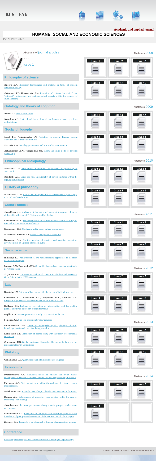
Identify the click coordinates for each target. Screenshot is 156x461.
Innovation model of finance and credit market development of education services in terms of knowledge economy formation (40, 376)
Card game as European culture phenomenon (42, 229)
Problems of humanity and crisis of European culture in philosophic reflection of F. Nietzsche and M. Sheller (40, 213)
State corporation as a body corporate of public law (40, 314)
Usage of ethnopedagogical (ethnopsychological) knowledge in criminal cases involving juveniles (40, 326)
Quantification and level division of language (43, 359)
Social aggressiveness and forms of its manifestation (43, 145)
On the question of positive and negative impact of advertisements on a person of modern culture (40, 241)
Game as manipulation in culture (45, 234)
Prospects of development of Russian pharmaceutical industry (47, 422)
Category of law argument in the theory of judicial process (45, 292)
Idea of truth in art (24, 113)
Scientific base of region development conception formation (49, 391)
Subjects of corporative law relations (35, 319)
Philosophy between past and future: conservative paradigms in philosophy (38, 439)
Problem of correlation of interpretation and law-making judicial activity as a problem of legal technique (40, 307)
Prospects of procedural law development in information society (33, 300)
